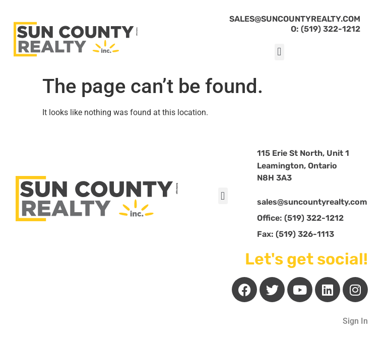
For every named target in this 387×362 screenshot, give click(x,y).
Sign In (355, 321)
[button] (279, 52)
